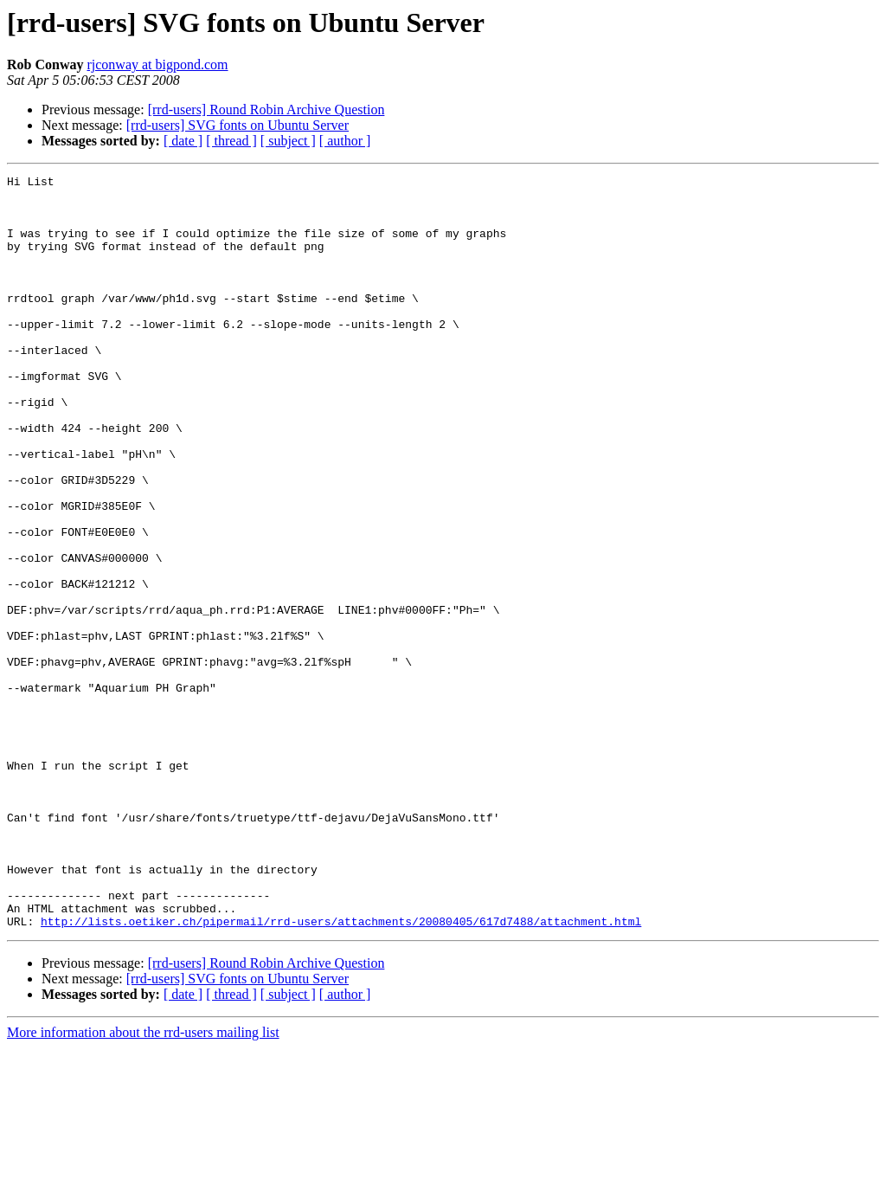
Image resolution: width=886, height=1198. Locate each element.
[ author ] (345, 140)
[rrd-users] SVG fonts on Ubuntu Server (237, 125)
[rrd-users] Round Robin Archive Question (266, 109)
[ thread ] (231, 140)
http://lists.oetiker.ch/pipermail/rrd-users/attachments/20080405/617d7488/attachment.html (341, 1071)
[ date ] (183, 140)
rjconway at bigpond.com (157, 64)
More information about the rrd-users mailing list (143, 1182)
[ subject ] (288, 140)
